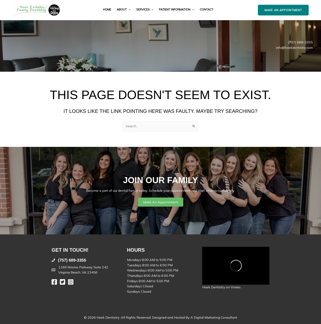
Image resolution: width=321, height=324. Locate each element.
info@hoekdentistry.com (294, 48)
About (123, 9)
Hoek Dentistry (213, 287)
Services (144, 9)
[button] (128, 9)
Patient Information (176, 9)
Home (107, 9)
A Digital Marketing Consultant (214, 317)
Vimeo (235, 287)
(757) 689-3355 (300, 42)
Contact (206, 9)
